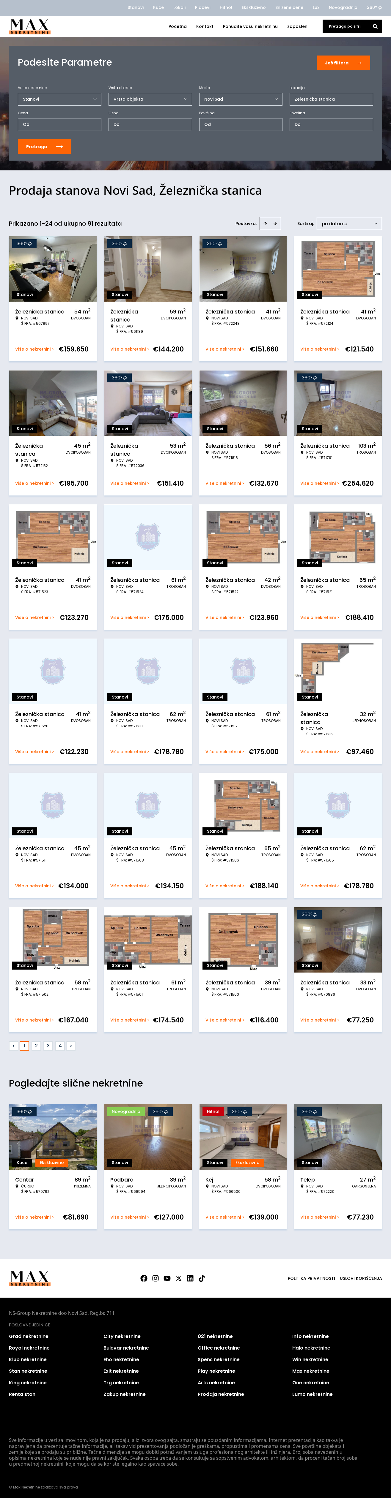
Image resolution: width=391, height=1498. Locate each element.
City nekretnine (122, 1335)
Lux (316, 7)
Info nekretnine (310, 1335)
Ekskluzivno (254, 7)
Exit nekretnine (121, 1370)
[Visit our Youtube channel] (167, 1277)
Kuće (158, 7)
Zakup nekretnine (124, 1393)
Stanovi (136, 7)
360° (374, 7)
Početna (178, 26)
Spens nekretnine (219, 1358)
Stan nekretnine (28, 1370)
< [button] (13, 1045)
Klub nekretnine (28, 1358)
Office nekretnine (219, 1347)
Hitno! (226, 7)
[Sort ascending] (265, 222)
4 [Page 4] (60, 1044)
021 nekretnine (215, 1335)
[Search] (375, 26)
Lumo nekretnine (312, 1393)
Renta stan (22, 1393)
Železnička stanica (315, 98)
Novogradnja (343, 7)
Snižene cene (289, 7)
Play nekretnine (216, 1370)
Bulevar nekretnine (126, 1347)
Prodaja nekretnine (221, 1393)
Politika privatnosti (311, 1277)
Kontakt (204, 26)
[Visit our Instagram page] (155, 1277)
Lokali (179, 7)
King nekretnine (28, 1381)
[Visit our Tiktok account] (201, 1277)
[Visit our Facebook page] (143, 1277)
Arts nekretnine (216, 1381)
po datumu (334, 222)
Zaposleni (297, 26)
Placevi (202, 7)
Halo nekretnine (311, 1347)
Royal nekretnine (29, 1347)
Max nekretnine (310, 1370)
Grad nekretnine (28, 1335)
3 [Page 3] (48, 1044)
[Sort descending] (275, 222)
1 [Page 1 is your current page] (24, 1044)
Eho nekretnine (121, 1358)
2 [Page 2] (36, 1044)
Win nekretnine (310, 1358)
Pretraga (44, 146)
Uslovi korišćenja (361, 1277)
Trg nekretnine (121, 1381)
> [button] (71, 1045)
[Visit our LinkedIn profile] (190, 1277)
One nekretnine (310, 1381)
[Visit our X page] (178, 1277)
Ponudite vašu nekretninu (250, 26)
